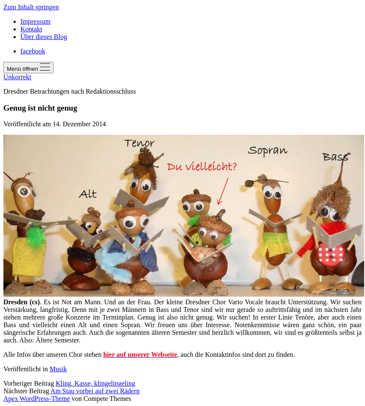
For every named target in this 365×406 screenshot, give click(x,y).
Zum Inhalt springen (31, 7)
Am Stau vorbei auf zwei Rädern (94, 391)
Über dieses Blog (43, 36)
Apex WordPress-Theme (36, 398)
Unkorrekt (17, 77)
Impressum (35, 21)
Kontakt (31, 29)
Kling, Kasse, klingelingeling (95, 383)
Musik (58, 369)
